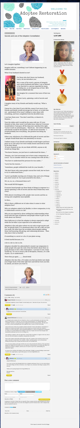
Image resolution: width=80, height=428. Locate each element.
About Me (12, 28)
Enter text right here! (27, 386)
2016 (56, 187)
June (57, 200)
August (57, 196)
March (57, 205)
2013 (56, 222)
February (58, 216)
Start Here (19, 28)
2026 (56, 173)
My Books (63, 28)
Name (6, 393)
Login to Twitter (38, 392)
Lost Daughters (55, 28)
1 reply (13, 305)
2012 (56, 224)
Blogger (47, 424)
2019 (56, 182)
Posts (56, 156)
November (58, 191)
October (58, 193)
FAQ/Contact (27, 28)
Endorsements (35, 28)
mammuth (39, 424)
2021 (56, 178)
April (57, 204)
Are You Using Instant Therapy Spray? (63, 214)
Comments (57, 158)
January (57, 218)
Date (9, 297)
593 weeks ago (18, 299)
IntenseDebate (13, 407)
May (57, 202)
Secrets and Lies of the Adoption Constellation (65, 212)
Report (49, 305)
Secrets (16, 289)
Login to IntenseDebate (21, 392)
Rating (12, 297)
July (57, 198)
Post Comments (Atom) (14, 413)
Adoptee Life (10, 289)
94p (15, 309)
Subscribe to (12, 399)
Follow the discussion (49, 294)
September (58, 194)
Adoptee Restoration (57, 165)
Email (21, 393)
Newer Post (7, 410)
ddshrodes (12, 309)
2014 (56, 220)
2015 (56, 189)
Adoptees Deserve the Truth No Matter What (64, 207)
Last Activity (17, 297)
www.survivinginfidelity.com (33, 351)
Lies (13, 289)
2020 (56, 180)
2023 (56, 175)
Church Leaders (45, 28)
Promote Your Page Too (58, 167)
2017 (56, 186)
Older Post (48, 410)
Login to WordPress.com (30, 392)
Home (6, 28)
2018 (56, 184)
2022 (56, 176)
